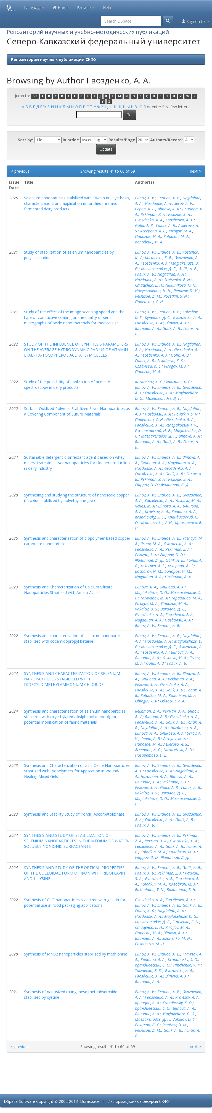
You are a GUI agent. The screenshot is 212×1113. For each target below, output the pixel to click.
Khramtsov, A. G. (149, 381)
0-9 (35, 96)
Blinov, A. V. (145, 197)
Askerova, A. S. (153, 565)
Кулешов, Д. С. (158, 317)
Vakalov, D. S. (146, 609)
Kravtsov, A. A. (157, 511)
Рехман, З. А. (179, 214)
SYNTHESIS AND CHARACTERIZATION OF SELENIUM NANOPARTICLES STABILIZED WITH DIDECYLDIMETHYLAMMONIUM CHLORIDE (72, 679)
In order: (71, 139)
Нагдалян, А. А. (158, 203)
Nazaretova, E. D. (178, 749)
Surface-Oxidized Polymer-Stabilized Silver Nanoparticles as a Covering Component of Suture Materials (77, 411)
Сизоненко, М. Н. (150, 943)
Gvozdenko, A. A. (149, 219)
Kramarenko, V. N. (157, 522)
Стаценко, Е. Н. (149, 285)
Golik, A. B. (144, 225)
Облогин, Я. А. (172, 701)
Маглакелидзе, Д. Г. (158, 268)
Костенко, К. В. (158, 257)
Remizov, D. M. (186, 290)
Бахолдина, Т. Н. (181, 889)
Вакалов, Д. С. (173, 609)
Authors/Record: (166, 139)
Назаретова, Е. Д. (151, 755)
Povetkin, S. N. (175, 296)
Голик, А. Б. (166, 225)
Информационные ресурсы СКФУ (138, 1101)
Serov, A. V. (183, 203)
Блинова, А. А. (147, 328)
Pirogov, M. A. (180, 231)
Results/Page (121, 139)
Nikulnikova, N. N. (181, 285)
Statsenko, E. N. (177, 279)
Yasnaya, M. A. (187, 500)
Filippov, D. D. (147, 484)
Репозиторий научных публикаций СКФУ (53, 59)
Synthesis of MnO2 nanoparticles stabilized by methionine (75, 954)
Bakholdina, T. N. (150, 889)
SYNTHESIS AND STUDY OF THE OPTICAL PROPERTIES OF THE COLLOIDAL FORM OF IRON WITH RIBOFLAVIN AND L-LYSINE (74, 873)
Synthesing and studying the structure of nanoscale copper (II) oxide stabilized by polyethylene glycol (76, 497)
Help (107, 7)
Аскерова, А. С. (153, 231)
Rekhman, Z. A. (153, 214)
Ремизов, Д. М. (148, 296)
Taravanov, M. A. (154, 598)
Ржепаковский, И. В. (153, 430)
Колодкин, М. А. (149, 242)
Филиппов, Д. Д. (175, 484)
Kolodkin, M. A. (176, 236)
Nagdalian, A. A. (171, 274)
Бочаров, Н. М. (178, 571)
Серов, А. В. (145, 208)
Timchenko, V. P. (187, 965)
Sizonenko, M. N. (176, 938)
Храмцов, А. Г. (178, 381)
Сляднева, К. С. (148, 366)
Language (34, 7)
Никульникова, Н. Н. (153, 290)
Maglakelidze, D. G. (151, 592)
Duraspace (89, 1101)
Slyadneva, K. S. (170, 360)
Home (61, 7)
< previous (20, 171)
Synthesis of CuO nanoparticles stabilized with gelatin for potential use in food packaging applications (74, 902)
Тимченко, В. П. (149, 970)
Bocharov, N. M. (148, 571)
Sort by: (25, 139)
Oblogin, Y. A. (146, 701)
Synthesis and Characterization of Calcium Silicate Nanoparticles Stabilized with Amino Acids (68, 589)
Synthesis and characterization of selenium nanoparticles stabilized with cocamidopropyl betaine (75, 638)
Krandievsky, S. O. (150, 517)
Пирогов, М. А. (148, 236)
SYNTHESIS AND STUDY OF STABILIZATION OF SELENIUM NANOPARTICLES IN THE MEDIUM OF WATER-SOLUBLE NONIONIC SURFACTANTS (76, 841)
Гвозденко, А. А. (180, 219)
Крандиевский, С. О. (153, 965)
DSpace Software (19, 1101)
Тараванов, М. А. (186, 598)
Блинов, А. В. (168, 197)
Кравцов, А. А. (184, 511)
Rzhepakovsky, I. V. (181, 425)
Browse (86, 7)
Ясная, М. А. (145, 506)
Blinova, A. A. (169, 208)
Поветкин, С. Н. (149, 301)
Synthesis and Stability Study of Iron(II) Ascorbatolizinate (74, 814)
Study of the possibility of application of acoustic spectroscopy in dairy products (67, 384)
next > (195, 171)
